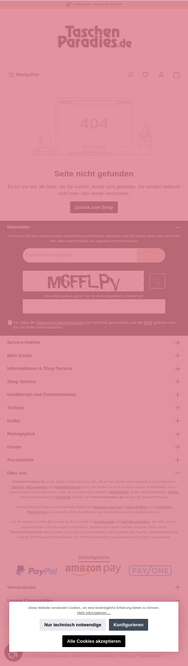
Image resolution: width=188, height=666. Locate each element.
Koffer (14, 421)
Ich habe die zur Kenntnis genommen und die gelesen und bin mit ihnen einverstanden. (94, 324)
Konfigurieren (128, 624)
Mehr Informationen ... (94, 613)
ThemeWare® (149, 656)
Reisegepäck (21, 433)
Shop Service (21, 381)
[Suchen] (130, 74)
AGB (148, 322)
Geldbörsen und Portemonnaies (41, 394)
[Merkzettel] (145, 74)
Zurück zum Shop (94, 207)
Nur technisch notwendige (73, 624)
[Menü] (24, 74)
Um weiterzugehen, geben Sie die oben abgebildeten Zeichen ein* (94, 296)
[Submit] (151, 255)
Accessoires (20, 459)
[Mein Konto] (161, 74)
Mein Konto (19, 355)
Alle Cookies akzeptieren (94, 641)
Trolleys (15, 407)
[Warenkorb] (176, 74)
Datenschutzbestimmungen (60, 322)
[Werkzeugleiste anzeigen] (13, 652)
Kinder (14, 447)
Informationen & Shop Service (39, 368)
